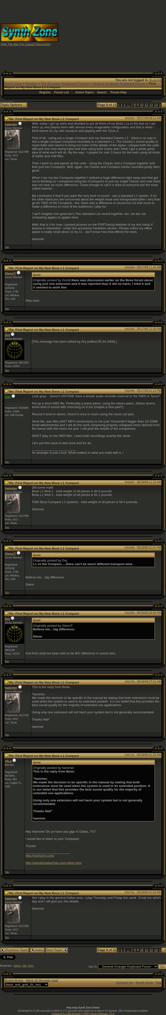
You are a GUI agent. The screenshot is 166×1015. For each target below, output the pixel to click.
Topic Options (13, 105)
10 (141, 105)
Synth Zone (13, 83)
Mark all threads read (42, 980)
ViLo (8, 761)
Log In (155, 80)
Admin (17, 965)
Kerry (31, 965)
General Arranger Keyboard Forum (119, 83)
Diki (24, 965)
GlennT (10, 273)
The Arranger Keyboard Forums (65, 83)
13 (156, 105)
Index (37, 950)
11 (146, 105)
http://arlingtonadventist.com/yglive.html (53, 863)
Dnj (7, 335)
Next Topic (56, 950)
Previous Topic (14, 950)
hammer (11, 124)
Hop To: (93, 966)
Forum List (61, 92)
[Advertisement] (120, 34)
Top (7, 247)
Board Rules (14, 980)
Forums (31, 83)
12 (151, 105)
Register (45, 92)
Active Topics (84, 92)
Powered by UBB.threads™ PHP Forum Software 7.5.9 (83, 1013)
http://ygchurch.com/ (39, 855)
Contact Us (124, 982)
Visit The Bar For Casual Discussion (26, 44)
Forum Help (119, 92)
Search (102, 92)
